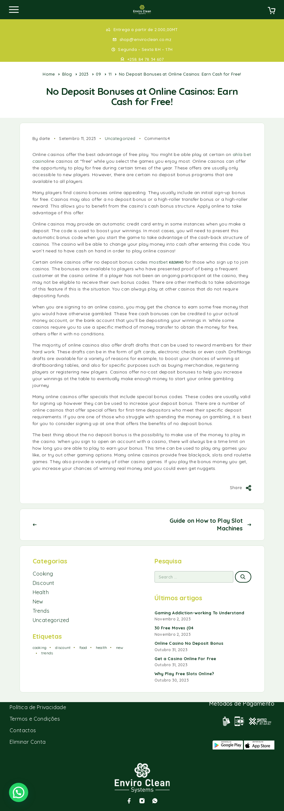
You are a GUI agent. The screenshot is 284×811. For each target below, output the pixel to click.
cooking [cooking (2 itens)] (40, 647)
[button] (18, 792)
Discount (43, 583)
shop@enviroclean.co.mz (145, 39)
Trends (41, 611)
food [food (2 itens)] (83, 647)
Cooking (43, 573)
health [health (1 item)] (101, 647)
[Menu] (14, 9)
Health (41, 592)
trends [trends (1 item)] (47, 653)
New (38, 601)
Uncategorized (120, 138)
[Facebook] (129, 800)
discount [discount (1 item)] (63, 647)
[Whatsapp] (154, 800)
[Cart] (271, 11)
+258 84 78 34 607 (145, 59)
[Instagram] (142, 800)
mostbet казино (166, 262)
